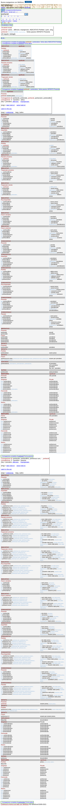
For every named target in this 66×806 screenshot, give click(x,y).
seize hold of (21, 105)
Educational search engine (15, 7)
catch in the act (6, 109)
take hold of (10, 105)
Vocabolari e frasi (7, 25)
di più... (3, 38)
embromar (9, 112)
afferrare (15, 101)
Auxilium (27, 7)
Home (3, 7)
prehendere (21, 42)
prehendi (21, 43)
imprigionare (25, 101)
